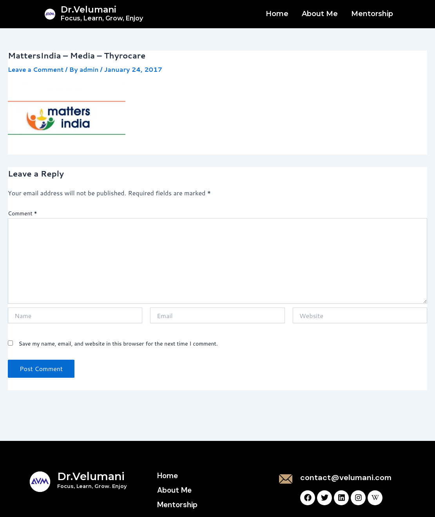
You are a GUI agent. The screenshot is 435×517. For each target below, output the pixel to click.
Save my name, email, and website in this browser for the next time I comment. (118, 344)
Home (277, 13)
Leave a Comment (37, 69)
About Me (320, 13)
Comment (22, 213)
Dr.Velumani (102, 13)
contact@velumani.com (346, 477)
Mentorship (372, 13)
